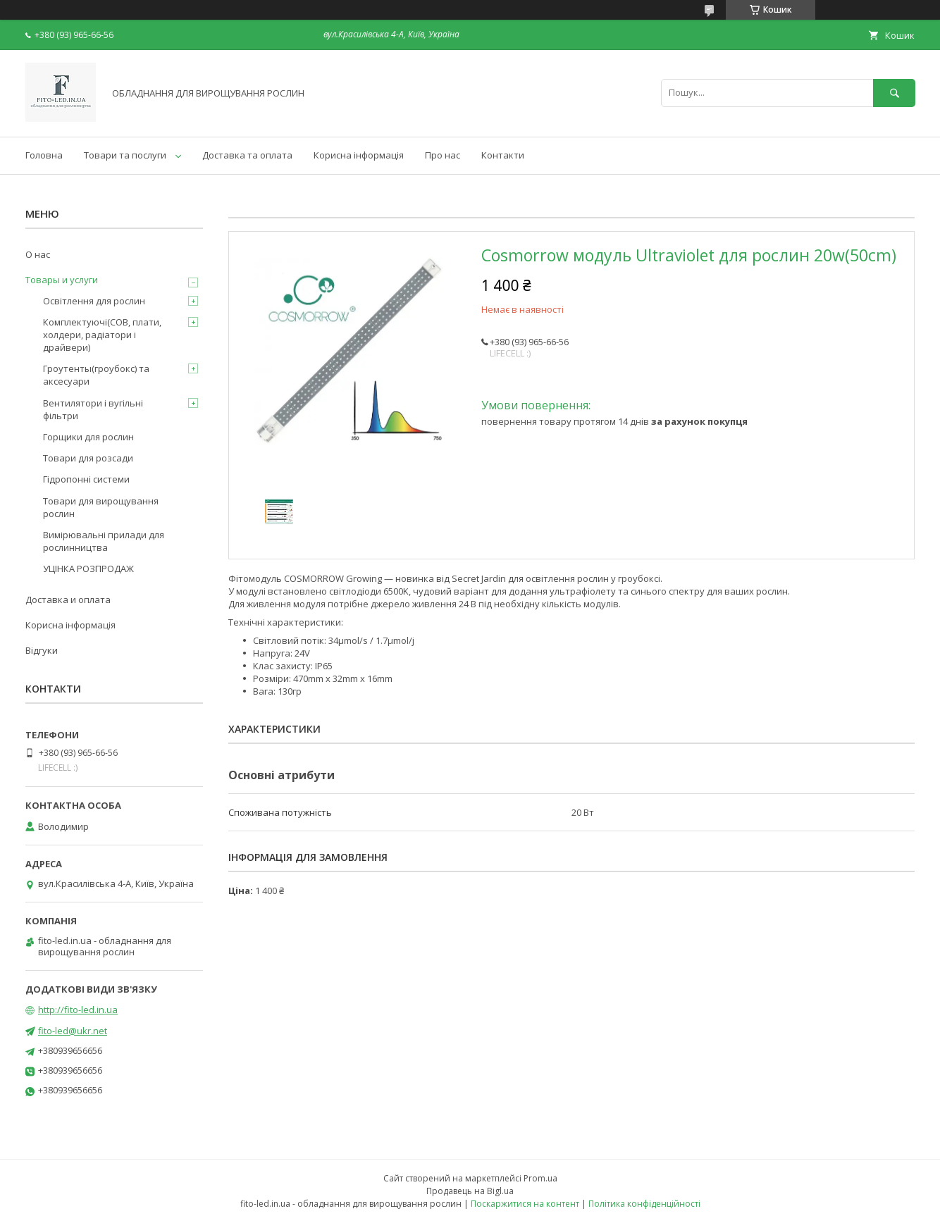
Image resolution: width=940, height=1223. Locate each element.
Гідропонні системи (86, 479)
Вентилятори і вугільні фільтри (93, 409)
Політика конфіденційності (644, 1204)
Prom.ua (540, 1178)
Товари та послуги (125, 155)
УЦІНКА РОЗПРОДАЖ (88, 568)
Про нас (442, 155)
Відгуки (41, 650)
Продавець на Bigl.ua (470, 1191)
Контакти (502, 155)
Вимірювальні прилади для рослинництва (103, 541)
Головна (44, 155)
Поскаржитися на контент (525, 1204)
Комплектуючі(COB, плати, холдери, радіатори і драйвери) (102, 335)
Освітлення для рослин (94, 300)
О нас (37, 254)
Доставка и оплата (68, 599)
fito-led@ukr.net (72, 1030)
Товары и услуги (61, 279)
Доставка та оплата (247, 155)
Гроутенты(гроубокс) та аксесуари (96, 374)
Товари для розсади (88, 458)
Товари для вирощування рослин (101, 507)
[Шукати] (894, 92)
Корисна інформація (359, 155)
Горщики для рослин (88, 436)
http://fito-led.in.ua (78, 1009)
